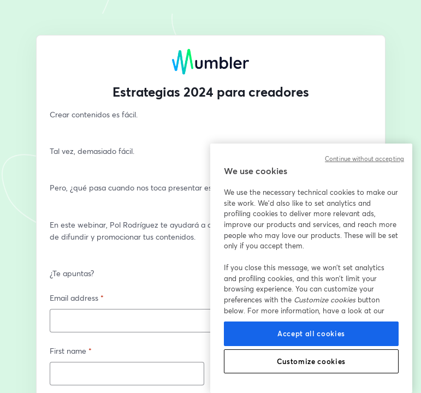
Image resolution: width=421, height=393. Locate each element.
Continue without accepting (364, 159)
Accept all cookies (311, 333)
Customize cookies (311, 361)
